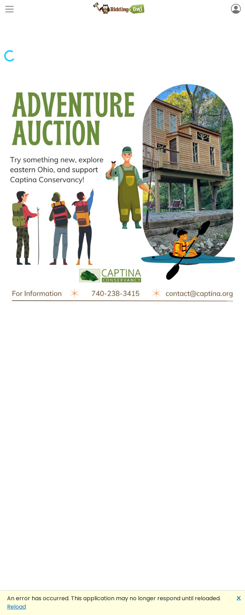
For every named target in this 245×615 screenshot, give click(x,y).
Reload (16, 607)
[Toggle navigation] (9, 9)
